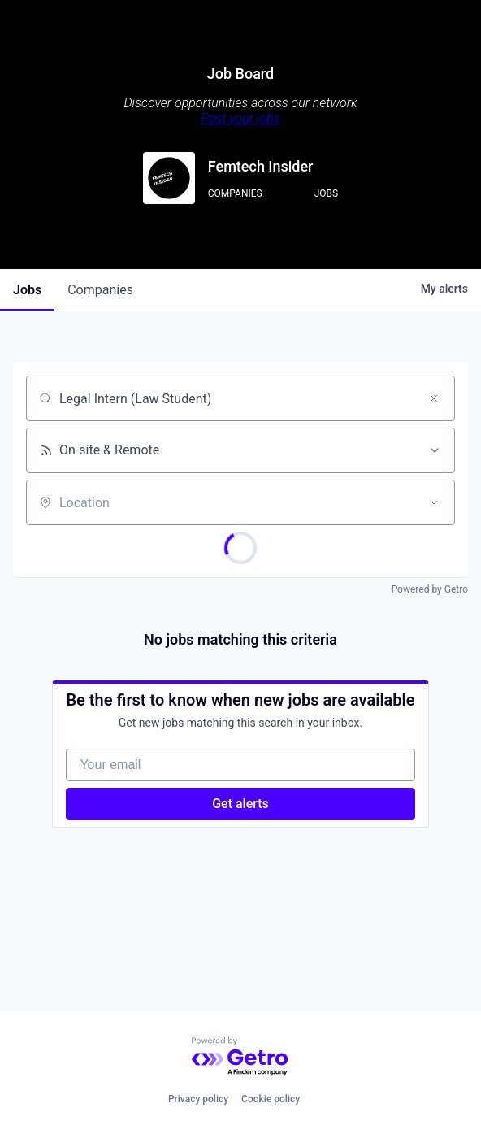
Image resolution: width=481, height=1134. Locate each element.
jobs (27, 290)
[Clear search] (434, 398)
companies (100, 290)
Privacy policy (198, 1099)
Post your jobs (240, 118)
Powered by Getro (430, 589)
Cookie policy (270, 1099)
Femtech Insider (261, 166)
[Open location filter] (434, 502)
